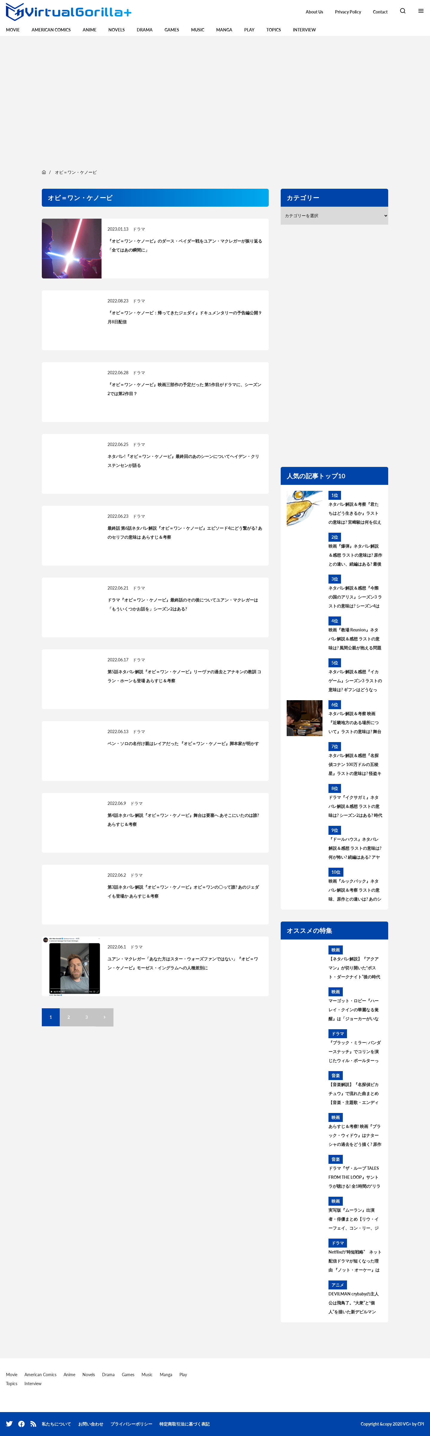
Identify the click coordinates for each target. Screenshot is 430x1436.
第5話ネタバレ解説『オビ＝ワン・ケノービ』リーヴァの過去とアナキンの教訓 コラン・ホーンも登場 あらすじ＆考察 (184, 676)
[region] (215, 102)
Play (249, 29)
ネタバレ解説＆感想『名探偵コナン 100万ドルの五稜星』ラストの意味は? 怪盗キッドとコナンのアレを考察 (354, 765)
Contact (380, 11)
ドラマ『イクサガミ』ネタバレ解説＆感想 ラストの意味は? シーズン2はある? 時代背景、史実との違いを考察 (355, 807)
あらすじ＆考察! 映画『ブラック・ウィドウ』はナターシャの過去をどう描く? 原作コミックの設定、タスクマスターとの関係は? (354, 1136)
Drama (145, 29)
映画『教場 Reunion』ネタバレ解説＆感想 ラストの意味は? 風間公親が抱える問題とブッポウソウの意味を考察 (354, 639)
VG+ (407, 1423)
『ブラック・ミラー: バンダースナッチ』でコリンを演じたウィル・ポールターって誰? (354, 1052)
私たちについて (56, 1423)
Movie (13, 29)
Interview (304, 29)
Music (197, 29)
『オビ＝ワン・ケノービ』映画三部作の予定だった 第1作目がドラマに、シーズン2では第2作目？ (184, 389)
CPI (420, 1423)
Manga (224, 29)
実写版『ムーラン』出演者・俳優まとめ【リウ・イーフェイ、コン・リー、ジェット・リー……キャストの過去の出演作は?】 (354, 1220)
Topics (273, 29)
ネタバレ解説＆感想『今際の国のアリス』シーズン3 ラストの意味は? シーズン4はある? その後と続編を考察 (355, 597)
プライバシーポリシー (131, 1423)
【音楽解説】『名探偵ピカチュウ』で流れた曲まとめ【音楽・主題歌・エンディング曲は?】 (353, 1094)
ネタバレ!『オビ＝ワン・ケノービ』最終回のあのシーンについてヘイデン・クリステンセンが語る (183, 461)
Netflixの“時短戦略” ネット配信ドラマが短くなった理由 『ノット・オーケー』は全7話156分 (355, 1261)
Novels (116, 29)
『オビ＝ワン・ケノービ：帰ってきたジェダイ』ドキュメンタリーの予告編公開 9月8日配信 (184, 317)
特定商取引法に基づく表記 (184, 1423)
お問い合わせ (90, 1423)
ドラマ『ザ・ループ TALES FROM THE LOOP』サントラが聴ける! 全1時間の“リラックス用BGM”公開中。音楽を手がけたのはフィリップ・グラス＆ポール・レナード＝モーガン (354, 1178)
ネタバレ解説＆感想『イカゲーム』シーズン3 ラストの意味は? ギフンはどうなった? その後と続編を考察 (355, 681)
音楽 (335, 1075)
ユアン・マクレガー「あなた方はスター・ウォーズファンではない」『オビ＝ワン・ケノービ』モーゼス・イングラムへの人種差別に (183, 963)
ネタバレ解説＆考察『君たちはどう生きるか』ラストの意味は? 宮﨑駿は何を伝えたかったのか (354, 514)
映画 (335, 949)
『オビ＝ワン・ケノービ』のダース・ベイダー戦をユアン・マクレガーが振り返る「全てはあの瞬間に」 (185, 245)
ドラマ (139, 229)
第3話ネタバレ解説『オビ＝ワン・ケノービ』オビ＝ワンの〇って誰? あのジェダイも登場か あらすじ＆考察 (183, 891)
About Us (314, 11)
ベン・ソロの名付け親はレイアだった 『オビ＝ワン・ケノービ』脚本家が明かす (183, 743)
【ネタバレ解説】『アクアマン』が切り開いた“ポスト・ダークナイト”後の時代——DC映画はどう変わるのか (354, 968)
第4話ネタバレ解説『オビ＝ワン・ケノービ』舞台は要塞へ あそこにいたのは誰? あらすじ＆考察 (183, 820)
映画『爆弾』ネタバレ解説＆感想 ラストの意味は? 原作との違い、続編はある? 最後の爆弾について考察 (355, 556)
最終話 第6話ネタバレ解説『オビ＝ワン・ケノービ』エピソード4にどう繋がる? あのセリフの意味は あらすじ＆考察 (185, 533)
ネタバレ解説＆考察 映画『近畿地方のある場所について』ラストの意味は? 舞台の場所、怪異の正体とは (354, 723)
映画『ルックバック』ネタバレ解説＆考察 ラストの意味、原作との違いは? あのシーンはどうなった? (354, 891)
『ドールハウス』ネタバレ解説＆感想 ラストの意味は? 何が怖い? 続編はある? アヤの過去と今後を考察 (354, 849)
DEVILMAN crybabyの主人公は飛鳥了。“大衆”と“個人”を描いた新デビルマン (353, 1302)
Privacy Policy (348, 11)
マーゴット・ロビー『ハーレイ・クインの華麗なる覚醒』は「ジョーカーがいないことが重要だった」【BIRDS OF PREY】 (353, 1010)
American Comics (51, 29)
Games (172, 29)
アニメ (337, 1284)
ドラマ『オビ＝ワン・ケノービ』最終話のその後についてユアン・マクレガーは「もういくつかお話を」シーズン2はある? (183, 604)
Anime (89, 29)
